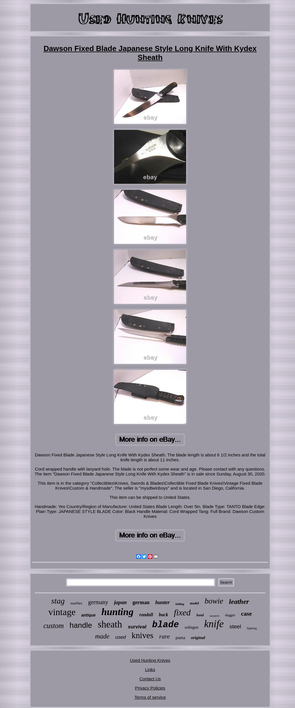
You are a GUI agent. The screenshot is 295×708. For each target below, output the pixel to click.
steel (235, 626)
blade (165, 625)
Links (150, 669)
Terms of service (150, 697)
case (246, 613)
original (198, 637)
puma (180, 637)
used (120, 637)
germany (98, 602)
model (194, 603)
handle (80, 625)
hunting (117, 611)
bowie (214, 601)
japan (120, 602)
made (102, 636)
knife (214, 624)
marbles (76, 603)
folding (179, 604)
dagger (230, 615)
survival (137, 627)
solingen (191, 627)
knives (143, 635)
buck (163, 614)
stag (58, 600)
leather (239, 601)
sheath (110, 624)
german (141, 602)
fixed (182, 612)
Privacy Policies (150, 687)
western (214, 615)
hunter (162, 602)
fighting (252, 628)
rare (164, 636)
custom (54, 626)
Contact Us (150, 678)
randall (146, 614)
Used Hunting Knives (150, 660)
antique (88, 615)
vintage (61, 612)
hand (200, 615)
